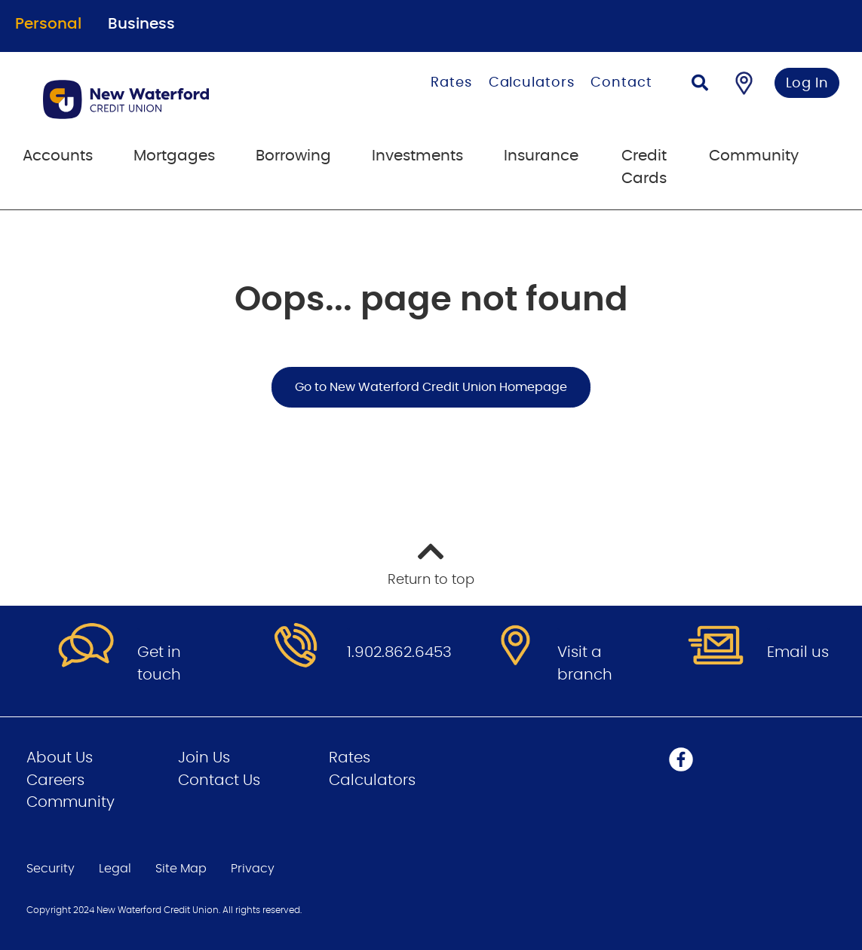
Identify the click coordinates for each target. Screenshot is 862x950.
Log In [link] (807, 83)
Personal (48, 24)
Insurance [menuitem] (541, 155)
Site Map (181, 869)
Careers (55, 780)
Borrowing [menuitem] (293, 155)
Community (70, 802)
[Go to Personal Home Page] (174, 99)
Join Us (204, 757)
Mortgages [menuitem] (174, 155)
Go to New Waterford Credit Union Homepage (431, 387)
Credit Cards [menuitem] (644, 167)
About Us (59, 757)
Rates (451, 83)
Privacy (253, 869)
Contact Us (219, 780)
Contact (621, 83)
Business (141, 24)
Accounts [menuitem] (58, 155)
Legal (115, 869)
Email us (798, 652)
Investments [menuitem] (417, 155)
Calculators (532, 83)
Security (50, 869)
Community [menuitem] (754, 155)
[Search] (699, 84)
